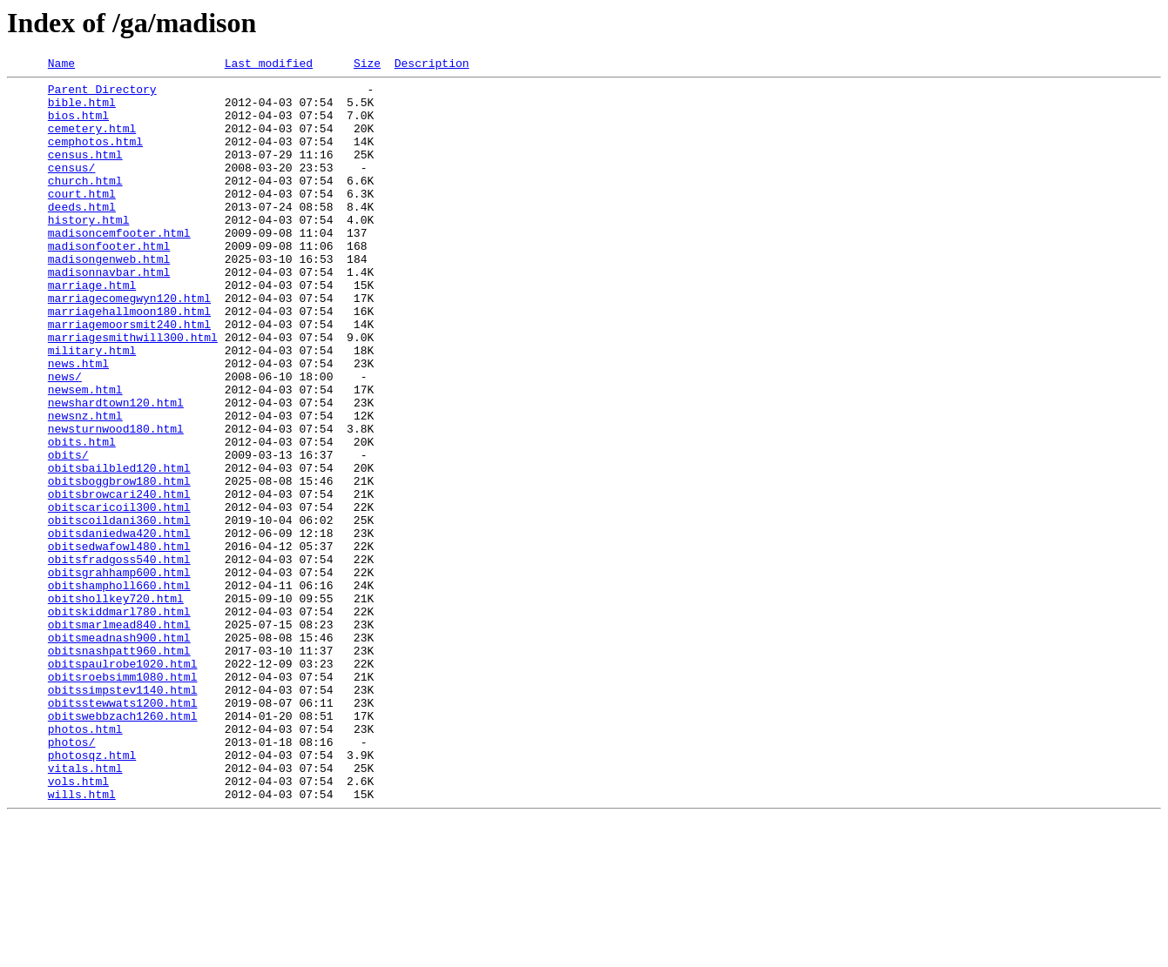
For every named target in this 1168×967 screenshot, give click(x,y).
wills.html (82, 940)
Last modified (269, 65)
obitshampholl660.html (119, 689)
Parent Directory (102, 94)
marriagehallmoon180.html (129, 360)
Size (367, 65)
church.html (85, 204)
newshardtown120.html (116, 470)
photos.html (85, 862)
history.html (89, 251)
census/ (72, 188)
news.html (78, 423)
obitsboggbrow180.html (119, 564)
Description (432, 65)
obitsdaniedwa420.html (119, 627)
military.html (92, 407)
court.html (82, 219)
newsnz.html (85, 486)
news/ (65, 439)
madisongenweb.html (109, 298)
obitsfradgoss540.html (119, 658)
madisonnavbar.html (109, 313)
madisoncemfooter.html (119, 266)
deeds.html (82, 235)
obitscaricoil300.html (119, 595)
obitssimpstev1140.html (123, 815)
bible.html (82, 110)
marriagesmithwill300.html (133, 392)
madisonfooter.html (109, 282)
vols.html (78, 924)
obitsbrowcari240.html (119, 580)
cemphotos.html (95, 157)
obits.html (82, 517)
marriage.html (92, 329)
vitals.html (85, 909)
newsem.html (85, 454)
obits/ (68, 533)
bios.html (78, 125)
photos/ (72, 877)
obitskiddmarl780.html (119, 721)
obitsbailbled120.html (119, 548)
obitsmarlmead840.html (119, 736)
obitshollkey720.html (116, 705)
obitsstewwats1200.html (123, 830)
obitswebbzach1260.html (123, 846)
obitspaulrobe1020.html (123, 783)
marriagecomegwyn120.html (129, 345)
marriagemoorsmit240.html (129, 376)
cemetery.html (92, 141)
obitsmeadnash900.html (119, 752)
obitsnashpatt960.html (119, 768)
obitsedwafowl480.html (119, 642)
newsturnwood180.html (116, 501)
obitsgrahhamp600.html (119, 674)
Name (61, 65)
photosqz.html (92, 893)
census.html (85, 172)
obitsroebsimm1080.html (123, 799)
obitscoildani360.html (119, 611)
